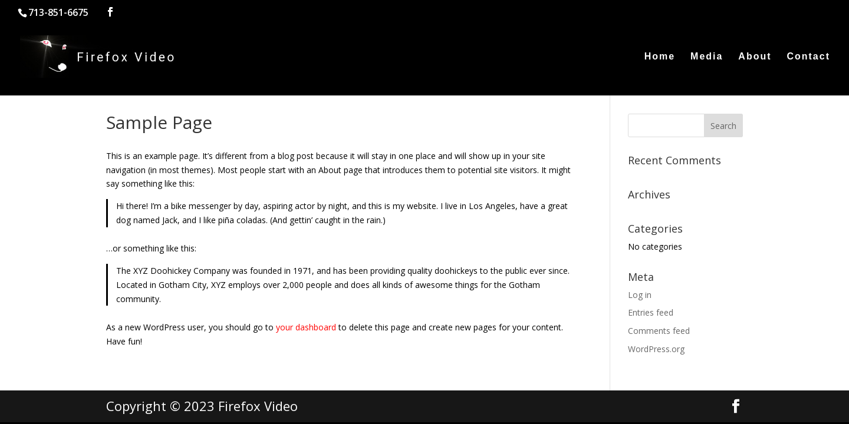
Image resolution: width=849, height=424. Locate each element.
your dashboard (306, 327)
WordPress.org (656, 349)
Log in (639, 294)
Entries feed (650, 312)
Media (706, 56)
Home (659, 56)
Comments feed (659, 330)
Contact (808, 56)
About (754, 56)
